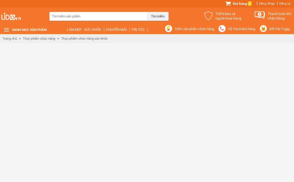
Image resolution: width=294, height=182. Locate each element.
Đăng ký (284, 3)
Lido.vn (20, 19)
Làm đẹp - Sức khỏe (84, 30)
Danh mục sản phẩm (29, 30)
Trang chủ (10, 38)
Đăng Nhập (267, 3)
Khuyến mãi (116, 30)
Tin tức (138, 30)
